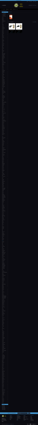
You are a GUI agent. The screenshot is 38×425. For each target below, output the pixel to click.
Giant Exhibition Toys (4, 149)
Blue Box (3, 60)
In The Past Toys (3, 176)
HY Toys (3, 171)
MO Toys (3, 232)
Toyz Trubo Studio (3, 348)
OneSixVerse (3, 263)
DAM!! (2, 89)
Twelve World (3, 357)
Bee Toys (3, 48)
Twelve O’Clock (3, 356)
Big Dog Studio (3, 54)
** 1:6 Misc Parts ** (18, 417)
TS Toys (3, 352)
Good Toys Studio (3, 152)
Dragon (24, 417)
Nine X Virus (3, 254)
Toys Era (3, 341)
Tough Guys (3, 328)
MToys (2, 244)
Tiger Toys (3, 323)
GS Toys (3, 153)
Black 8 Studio (3, 56)
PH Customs (3, 271)
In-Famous (3, 179)
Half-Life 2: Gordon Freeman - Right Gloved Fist (12, 30)
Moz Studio (3, 241)
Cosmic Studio (3, 77)
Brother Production (3, 62)
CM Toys (3, 73)
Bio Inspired (3, 55)
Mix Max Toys (3, 231)
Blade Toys (3, 58)
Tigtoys (2, 324)
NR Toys (3, 257)
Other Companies (3, 265)
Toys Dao (3, 340)
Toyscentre (3, 333)
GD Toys (3, 145)
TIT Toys (3, 325)
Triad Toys (3, 349)
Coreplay (3, 76)
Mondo (2, 240)
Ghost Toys (3, 148)
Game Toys (3, 143)
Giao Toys (3, 150)
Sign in (33, 1)
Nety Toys (3, 249)
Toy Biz (2, 330)
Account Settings (32, 420)
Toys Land (3, 343)
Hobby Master (3, 163)
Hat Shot (3, 157)
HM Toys (3, 162)
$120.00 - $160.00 (3, 408)
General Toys (3, 147)
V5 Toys (3, 363)
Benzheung (3, 50)
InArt (2, 178)
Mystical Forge (3, 246)
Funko (2, 139)
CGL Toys (3, 69)
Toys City (3, 339)
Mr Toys (3, 242)
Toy (2, 329)
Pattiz (2, 269)
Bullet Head (3, 64)
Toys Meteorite (3, 344)
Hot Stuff (3, 167)
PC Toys (3, 270)
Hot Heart (3, 165)
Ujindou (2, 361)
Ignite (2, 175)
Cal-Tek (2, 65)
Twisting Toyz (3, 358)
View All (17, 420)
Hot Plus (3, 166)
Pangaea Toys (3, 267)
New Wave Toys (3, 250)
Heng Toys (3, 159)
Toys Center (3, 338)
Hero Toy (3, 160)
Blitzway (3, 59)
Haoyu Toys (3, 155)
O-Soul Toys (3, 258)
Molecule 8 (3, 238)
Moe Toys (3, 235)
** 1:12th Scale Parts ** (19, 418)
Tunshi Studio (3, 355)
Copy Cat (3, 75)
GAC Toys (3, 142)
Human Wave (3, 170)
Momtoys (3, 239)
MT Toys (3, 245)
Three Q (3, 321)
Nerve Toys (3, 248)
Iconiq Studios (3, 174)
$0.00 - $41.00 (3, 405)
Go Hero (3, 151)
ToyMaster (3, 332)
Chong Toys (3, 72)
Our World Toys (3, 266)
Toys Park (3, 345)
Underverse (3, 362)
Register (35, 1)
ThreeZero (3, 322)
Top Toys (3, 326)
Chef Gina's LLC (3, 70)
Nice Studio (3, 251)
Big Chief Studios (3, 53)
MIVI (2, 230)
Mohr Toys (3, 236)
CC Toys (3, 68)
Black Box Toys (3, 57)
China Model (3, 71)
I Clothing (3, 173)
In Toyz (2, 177)
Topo (2, 327)
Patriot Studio (3, 268)
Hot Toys (3, 168)
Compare (27, 1)
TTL (2, 353)
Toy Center (3, 331)
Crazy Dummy (3, 80)
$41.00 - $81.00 (3, 406)
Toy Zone (3, 335)
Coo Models (3, 74)
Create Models (3, 82)
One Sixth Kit (3, 260)
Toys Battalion (3, 337)
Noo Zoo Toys (3, 256)
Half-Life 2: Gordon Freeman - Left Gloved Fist (19, 30)
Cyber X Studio (3, 86)
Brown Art (3, 63)
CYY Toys (3, 87)
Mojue (2, 237)
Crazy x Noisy (3, 79)
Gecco (2, 146)
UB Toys (3, 360)
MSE (2, 243)
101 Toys (17, 419)
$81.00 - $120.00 (3, 407)
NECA (2, 247)
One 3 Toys (3, 262)
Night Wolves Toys (3, 252)
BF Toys (2, 51)
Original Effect (3, 264)
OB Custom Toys (3, 259)
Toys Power (3, 346)
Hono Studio (3, 164)
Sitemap (10, 419)
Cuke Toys (3, 85)
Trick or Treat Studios (4, 350)
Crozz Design (3, 84)
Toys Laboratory (3, 342)
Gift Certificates (30, 1)
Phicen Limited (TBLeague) (4, 272)
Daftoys (2, 88)
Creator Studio (3, 83)
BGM (2, 52)
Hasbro (2, 156)
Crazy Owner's (3, 81)
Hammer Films (3, 154)
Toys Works (3, 347)
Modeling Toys (3, 234)
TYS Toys (3, 359)
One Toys (3, 261)
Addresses (31, 418)
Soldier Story (25, 419)
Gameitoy (3, 144)
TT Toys (3, 354)
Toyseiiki (3, 334)
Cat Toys (3, 67)
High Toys (3, 161)
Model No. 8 (3, 233)
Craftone (3, 78)
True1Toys (3, 351)
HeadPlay (3, 158)
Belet (2, 49)
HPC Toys (3, 169)
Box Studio (3, 61)
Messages (31, 417)
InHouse (3, 180)
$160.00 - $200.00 (3, 409)
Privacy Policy (11, 418)
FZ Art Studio (3, 141)
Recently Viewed (31, 419)
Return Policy (11, 417)
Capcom (3, 66)
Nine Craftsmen (3, 253)
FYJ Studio (3, 140)
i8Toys (2, 172)
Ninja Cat (3, 255)
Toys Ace (3, 336)
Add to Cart (11, 32)
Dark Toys (3, 90)
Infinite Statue (3, 181)
